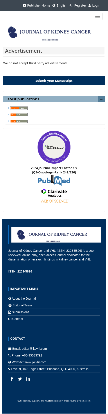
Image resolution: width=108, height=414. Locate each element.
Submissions (20, 312)
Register (78, 5)
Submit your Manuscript (54, 81)
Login (94, 5)
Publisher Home (36, 5)
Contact (17, 319)
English (59, 5)
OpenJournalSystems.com (77, 401)
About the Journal (24, 298)
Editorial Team (22, 305)
